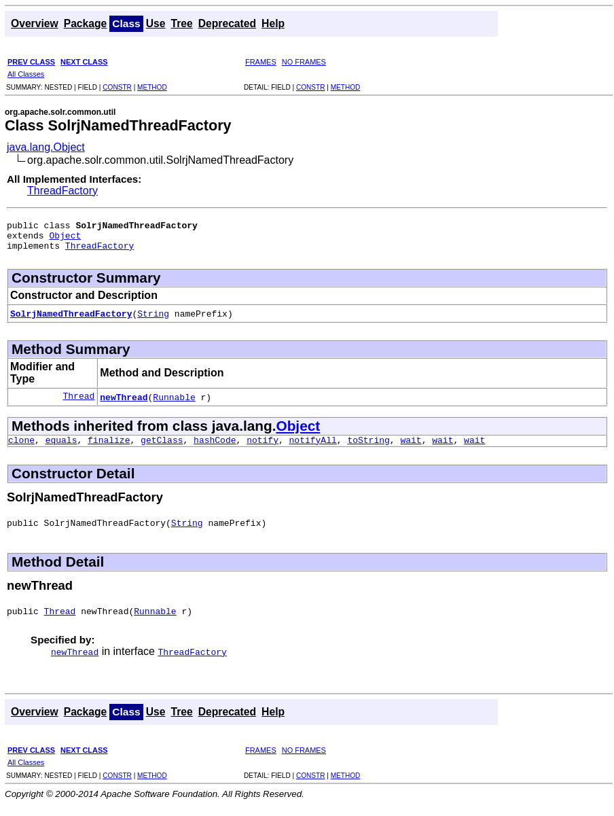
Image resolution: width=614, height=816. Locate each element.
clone (21, 448)
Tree (181, 23)
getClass (162, 448)
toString (368, 448)
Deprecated (227, 23)
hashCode (215, 448)
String (153, 319)
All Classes (25, 74)
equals (61, 448)
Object (65, 239)
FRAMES (260, 62)
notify (262, 448)
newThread (123, 403)
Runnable (174, 403)
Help (273, 23)
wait (410, 448)
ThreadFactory (62, 190)
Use (156, 23)
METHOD (152, 87)
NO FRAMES (304, 62)
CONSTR (117, 87)
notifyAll (313, 448)
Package (85, 23)
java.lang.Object (46, 147)
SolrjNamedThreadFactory (71, 319)
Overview (34, 23)
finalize (109, 448)
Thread (78, 403)
